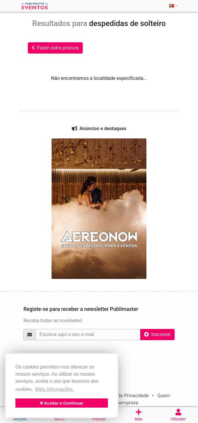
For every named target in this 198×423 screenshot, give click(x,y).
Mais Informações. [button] (54, 389)
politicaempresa (121, 403)
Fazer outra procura (55, 47)
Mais (139, 415)
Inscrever (157, 334)
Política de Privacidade (125, 395)
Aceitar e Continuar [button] (61, 403)
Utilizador (178, 415)
